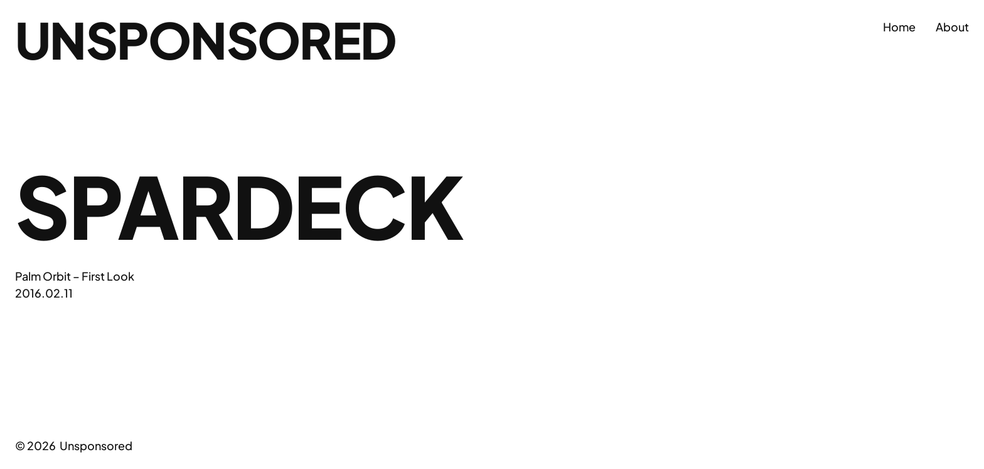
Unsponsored (205, 39)
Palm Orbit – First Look (74, 276)
